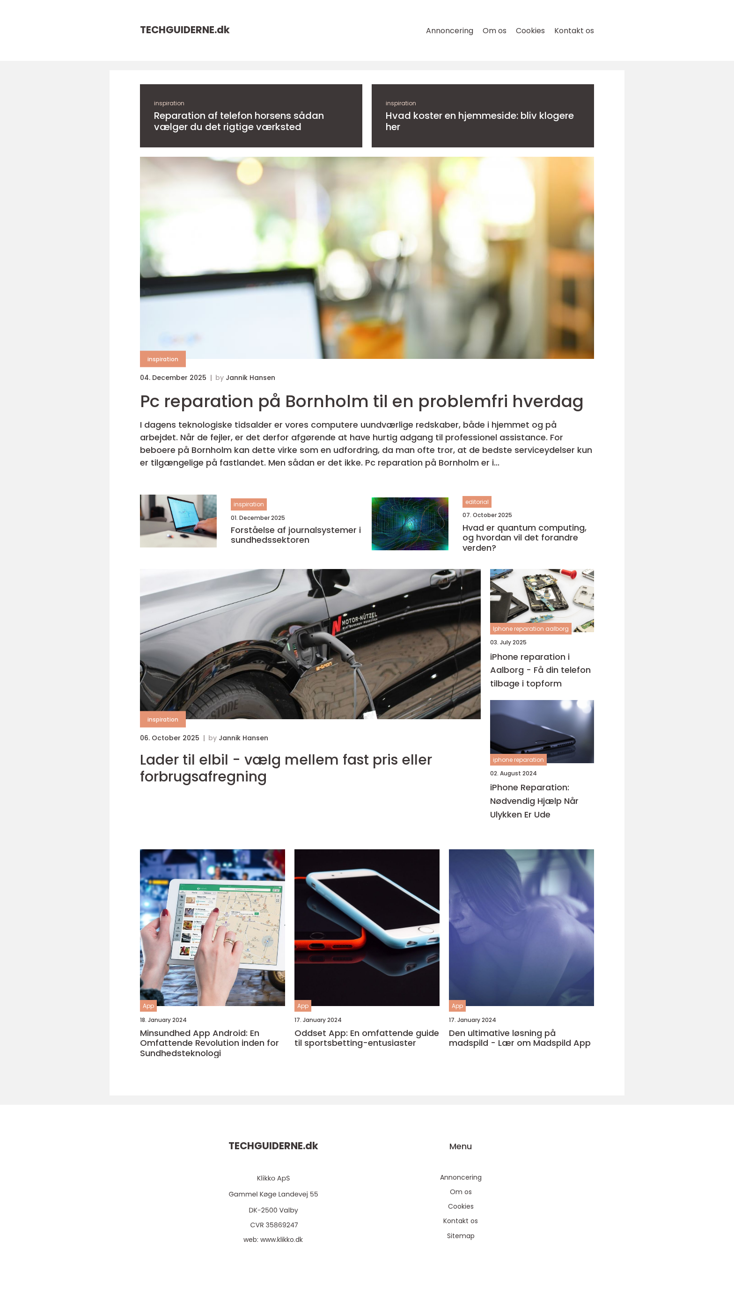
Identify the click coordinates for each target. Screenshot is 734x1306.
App (148, 1006)
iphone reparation (518, 760)
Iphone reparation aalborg (531, 629)
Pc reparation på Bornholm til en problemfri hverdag (362, 401)
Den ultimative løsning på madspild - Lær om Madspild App (520, 1038)
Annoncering (449, 30)
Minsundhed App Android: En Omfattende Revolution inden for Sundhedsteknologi (209, 1043)
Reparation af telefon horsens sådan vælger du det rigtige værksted (239, 121)
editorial (477, 502)
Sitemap (461, 1235)
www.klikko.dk (281, 1239)
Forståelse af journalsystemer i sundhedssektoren (296, 535)
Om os (494, 30)
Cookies (530, 30)
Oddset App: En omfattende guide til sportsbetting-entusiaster (366, 1038)
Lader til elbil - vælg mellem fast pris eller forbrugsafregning (286, 768)
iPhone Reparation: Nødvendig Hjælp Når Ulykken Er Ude (534, 800)
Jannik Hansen (250, 377)
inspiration (169, 103)
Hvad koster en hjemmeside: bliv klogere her (480, 121)
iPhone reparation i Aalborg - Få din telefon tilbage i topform (540, 670)
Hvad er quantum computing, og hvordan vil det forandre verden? (524, 538)
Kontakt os (574, 30)
